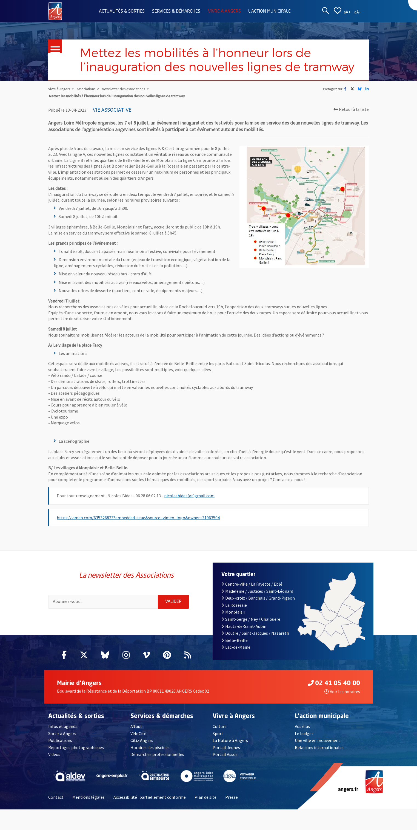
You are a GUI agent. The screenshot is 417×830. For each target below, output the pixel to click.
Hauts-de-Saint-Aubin (243, 626)
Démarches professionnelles (157, 754)
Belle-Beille (234, 640)
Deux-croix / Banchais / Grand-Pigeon (258, 598)
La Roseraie (234, 605)
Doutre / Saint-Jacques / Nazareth (255, 633)
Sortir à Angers (62, 733)
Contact (56, 797)
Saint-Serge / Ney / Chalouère (250, 619)
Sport (218, 733)
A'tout (136, 726)
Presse (231, 797)
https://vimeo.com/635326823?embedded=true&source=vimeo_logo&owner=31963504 (138, 517)
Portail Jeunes (226, 747)
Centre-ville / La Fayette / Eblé (251, 584)
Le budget (304, 733)
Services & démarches (176, 11)
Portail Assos (225, 754)
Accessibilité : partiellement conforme (149, 797)
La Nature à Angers (230, 740)
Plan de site (205, 797)
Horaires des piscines (150, 747)
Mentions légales (88, 797)
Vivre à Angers (224, 11)
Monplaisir (233, 612)
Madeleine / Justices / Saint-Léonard (257, 591)
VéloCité (138, 733)
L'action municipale (269, 11)
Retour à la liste (351, 109)
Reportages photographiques (76, 747)
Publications (60, 740)
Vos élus (302, 726)
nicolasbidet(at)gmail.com (189, 495)
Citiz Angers (141, 740)
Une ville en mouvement (317, 740)
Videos (54, 754)
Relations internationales (319, 747)
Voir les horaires (342, 691)
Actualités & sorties (122, 11)
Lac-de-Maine (235, 647)
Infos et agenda (63, 726)
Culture (220, 726)
